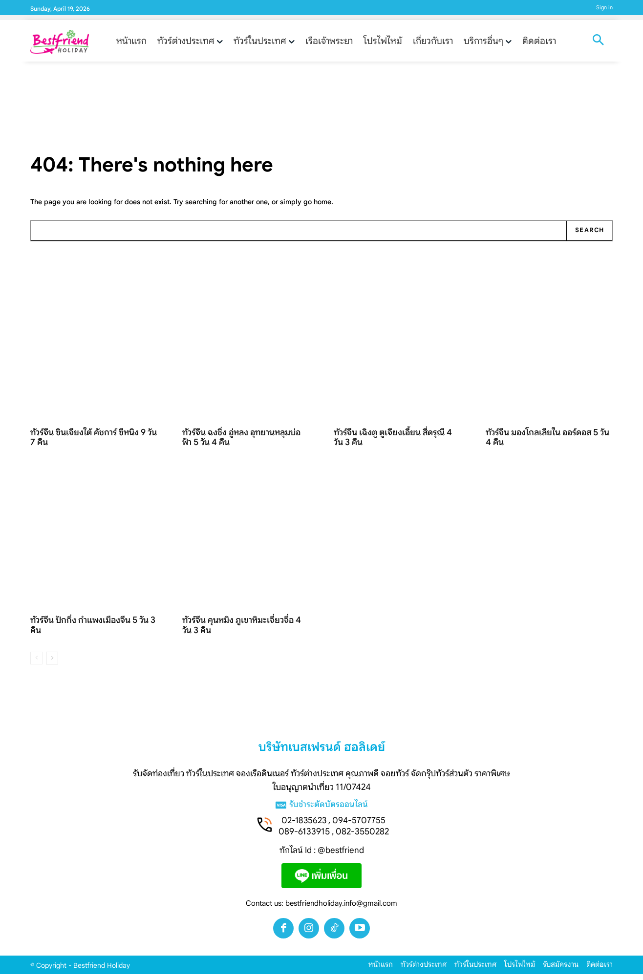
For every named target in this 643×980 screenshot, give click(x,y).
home (322, 207)
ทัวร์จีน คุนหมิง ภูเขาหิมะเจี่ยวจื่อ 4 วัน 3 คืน (241, 630)
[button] (598, 41)
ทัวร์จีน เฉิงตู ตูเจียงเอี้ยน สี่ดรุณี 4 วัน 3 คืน (393, 442)
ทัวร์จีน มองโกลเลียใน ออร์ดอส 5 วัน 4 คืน (548, 442)
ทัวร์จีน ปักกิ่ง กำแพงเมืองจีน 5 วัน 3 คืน (93, 630)
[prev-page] (36, 664)
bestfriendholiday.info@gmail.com (341, 909)
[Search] (588, 236)
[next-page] (52, 664)
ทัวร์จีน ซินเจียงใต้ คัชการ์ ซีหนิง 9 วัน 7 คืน (93, 442)
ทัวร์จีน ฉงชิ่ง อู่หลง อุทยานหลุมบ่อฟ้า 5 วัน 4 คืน (241, 442)
